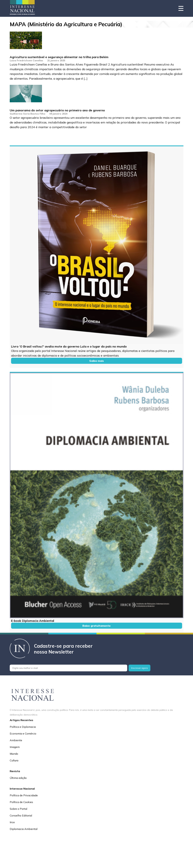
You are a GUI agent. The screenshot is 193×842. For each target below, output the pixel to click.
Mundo (14, 753)
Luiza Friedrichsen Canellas (26, 60)
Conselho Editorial (21, 815)
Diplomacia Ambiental (23, 829)
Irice (12, 822)
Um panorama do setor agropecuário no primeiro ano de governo (57, 110)
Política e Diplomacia (23, 726)
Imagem (15, 747)
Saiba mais (96, 360)
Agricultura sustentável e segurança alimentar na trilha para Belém (59, 57)
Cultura (14, 760)
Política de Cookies (21, 802)
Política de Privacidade (24, 795)
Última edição (18, 778)
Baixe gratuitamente (96, 625)
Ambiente (16, 740)
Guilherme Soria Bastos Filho (27, 113)
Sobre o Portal (18, 808)
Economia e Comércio (23, 733)
